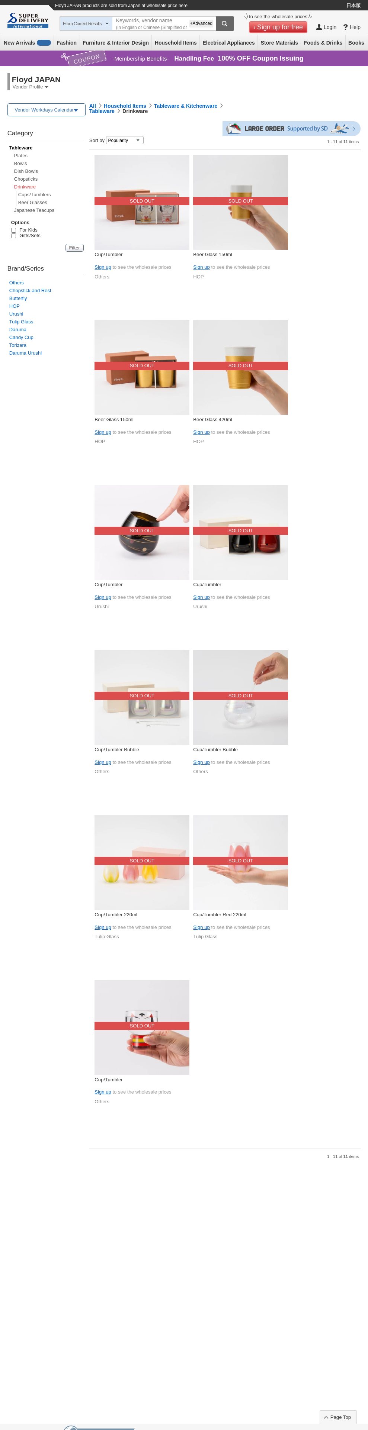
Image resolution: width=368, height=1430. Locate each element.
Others (16, 282)
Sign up (103, 267)
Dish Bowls (26, 171)
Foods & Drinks (323, 43)
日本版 (353, 5)
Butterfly (18, 298)
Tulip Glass (21, 322)
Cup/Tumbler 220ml (116, 914)
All (92, 106)
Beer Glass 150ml (212, 254)
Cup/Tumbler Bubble (117, 749)
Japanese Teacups (34, 210)
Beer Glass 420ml (212, 419)
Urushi (16, 314)
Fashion (67, 43)
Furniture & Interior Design (116, 43)
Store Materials (279, 43)
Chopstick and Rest (30, 290)
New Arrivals (27, 43)
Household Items (176, 43)
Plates (21, 155)
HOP (14, 306)
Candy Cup (21, 337)
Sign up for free (280, 27)
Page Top (340, 1417)
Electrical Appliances (228, 43)
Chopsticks (26, 179)
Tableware (21, 148)
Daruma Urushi (25, 353)
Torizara (17, 345)
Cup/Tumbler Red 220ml (219, 914)
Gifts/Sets (26, 235)
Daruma (17, 329)
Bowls (20, 163)
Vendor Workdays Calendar (44, 110)
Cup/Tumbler (108, 254)
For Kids (24, 230)
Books (356, 43)
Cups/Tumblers (34, 194)
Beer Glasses (32, 202)
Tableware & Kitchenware (185, 106)
